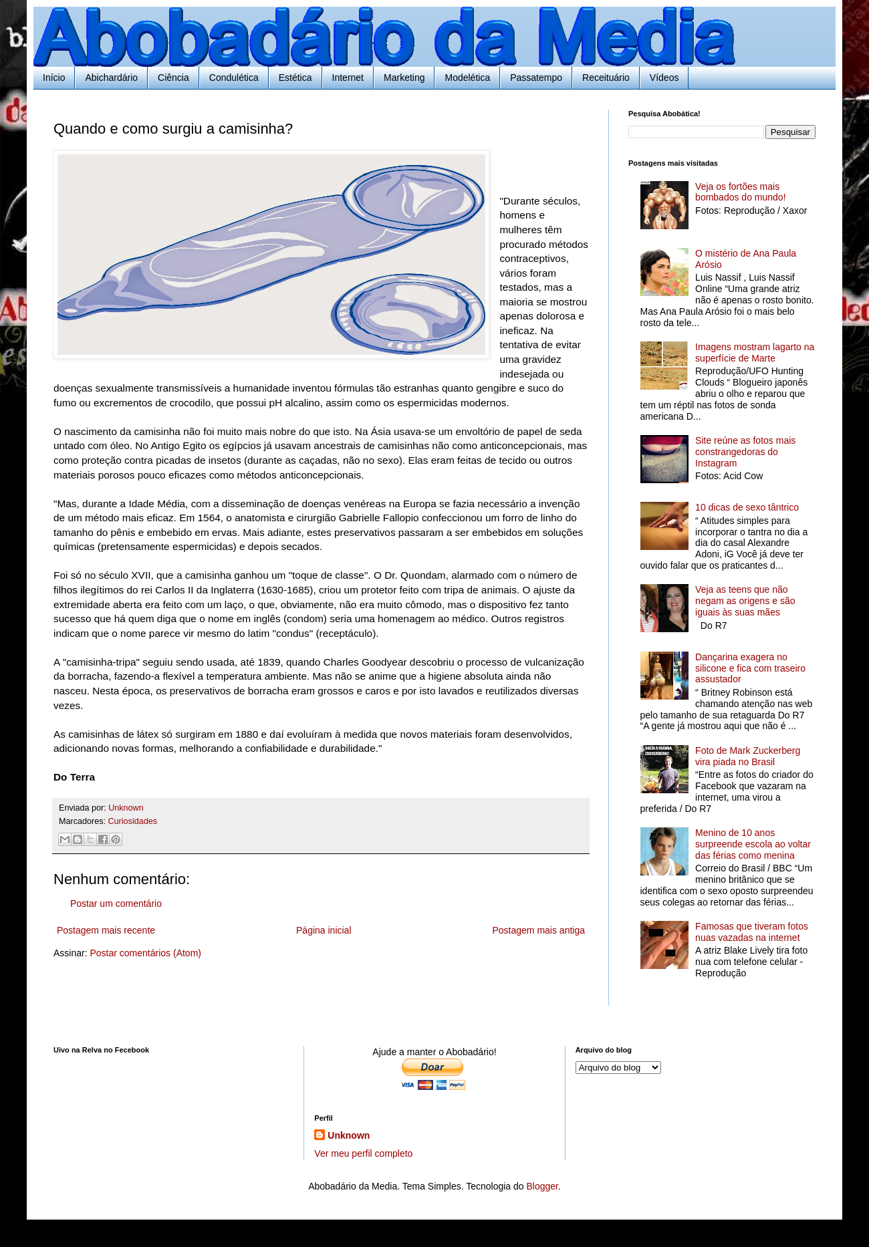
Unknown (349, 1135)
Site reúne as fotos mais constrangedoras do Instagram (745, 451)
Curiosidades (133, 821)
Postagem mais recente (106, 930)
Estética (295, 77)
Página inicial (324, 930)
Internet (348, 77)
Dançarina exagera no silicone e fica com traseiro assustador (750, 668)
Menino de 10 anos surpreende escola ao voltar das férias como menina (753, 844)
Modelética (467, 77)
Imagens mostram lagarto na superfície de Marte (754, 352)
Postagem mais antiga (538, 930)
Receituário (606, 77)
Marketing (404, 77)
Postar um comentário (116, 903)
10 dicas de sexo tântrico (747, 507)
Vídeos (664, 77)
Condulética (234, 77)
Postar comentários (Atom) (145, 953)
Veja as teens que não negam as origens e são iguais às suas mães (745, 600)
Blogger (541, 1186)
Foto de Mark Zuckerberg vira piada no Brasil (747, 756)
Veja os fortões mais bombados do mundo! (740, 192)
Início (54, 77)
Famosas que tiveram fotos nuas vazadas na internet (751, 932)
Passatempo (536, 77)
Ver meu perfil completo (363, 1153)
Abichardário (111, 77)
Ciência (173, 77)
